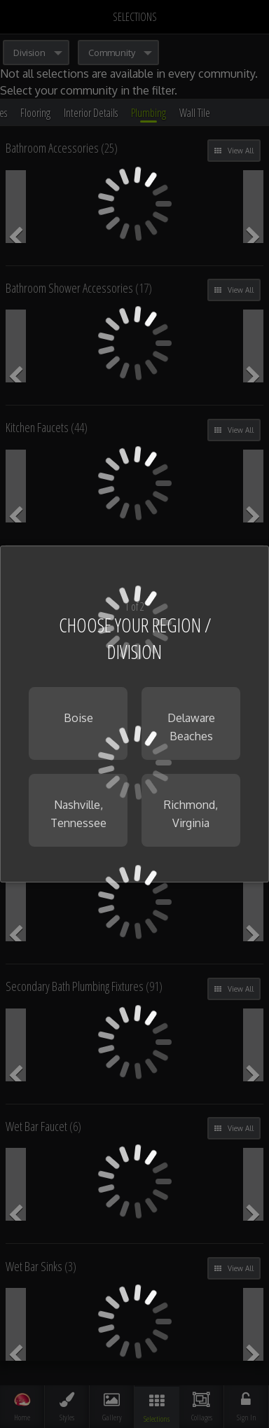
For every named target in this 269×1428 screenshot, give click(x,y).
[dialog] (134, 714)
